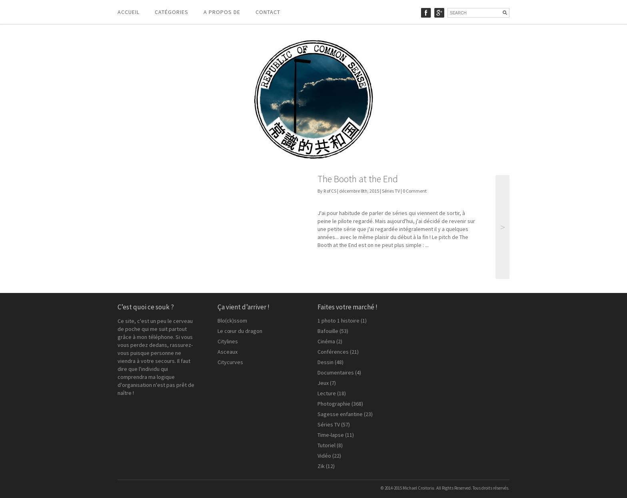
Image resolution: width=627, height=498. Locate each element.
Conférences (333, 351)
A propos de (222, 12)
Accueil (129, 12)
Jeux (323, 382)
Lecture (326, 393)
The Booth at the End (357, 179)
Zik (321, 466)
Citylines (228, 341)
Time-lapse (330, 434)
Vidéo (324, 455)
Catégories (171, 12)
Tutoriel (326, 445)
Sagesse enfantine (340, 414)
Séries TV (391, 191)
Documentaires (335, 372)
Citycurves (230, 362)
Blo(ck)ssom (232, 320)
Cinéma (326, 341)
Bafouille (327, 331)
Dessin (325, 362)
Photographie (333, 403)
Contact (268, 12)
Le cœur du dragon (240, 331)
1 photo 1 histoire (338, 320)
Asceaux (228, 351)
